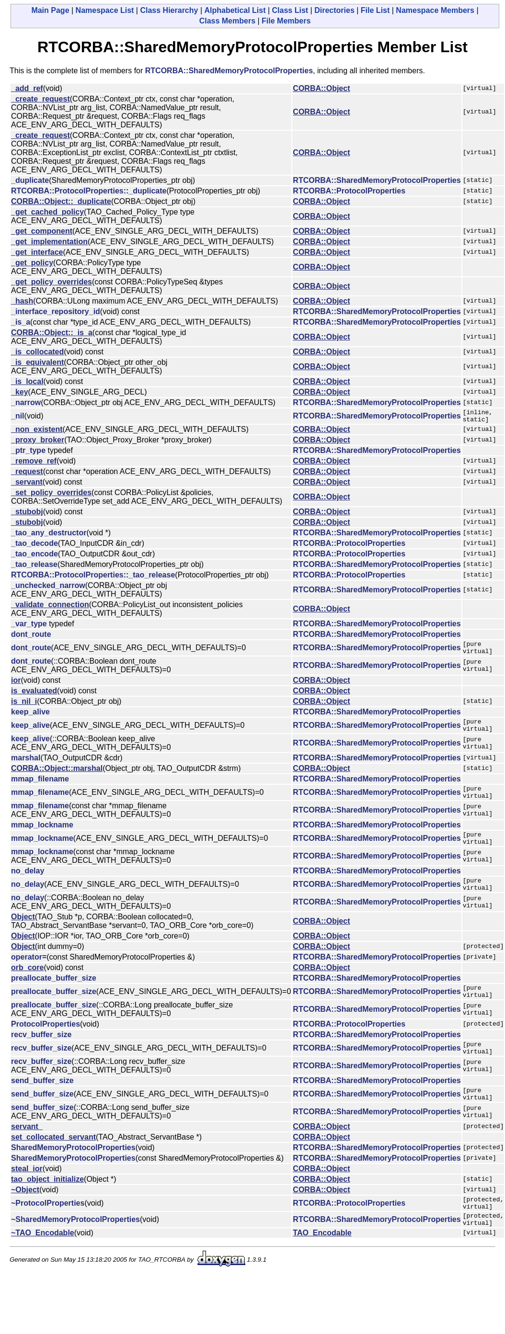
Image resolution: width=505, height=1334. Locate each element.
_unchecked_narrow (48, 588)
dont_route (31, 637)
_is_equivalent (37, 362)
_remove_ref (34, 464)
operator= (28, 974)
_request (27, 474)
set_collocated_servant (53, 1163)
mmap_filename (40, 787)
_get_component (41, 231)
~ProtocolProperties (47, 1230)
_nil (17, 417)
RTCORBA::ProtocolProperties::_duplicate (88, 191)
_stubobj (27, 514)
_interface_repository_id (55, 311)
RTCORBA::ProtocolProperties (349, 191)
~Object (25, 1215)
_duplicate (30, 180)
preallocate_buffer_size (53, 995)
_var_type (29, 626)
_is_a (20, 322)
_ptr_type (28, 453)
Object (23, 934)
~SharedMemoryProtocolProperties (75, 1249)
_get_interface (37, 252)
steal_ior (27, 1194)
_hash (22, 301)
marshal (25, 766)
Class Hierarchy (169, 10)
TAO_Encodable (322, 1264)
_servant (27, 485)
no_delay (27, 885)
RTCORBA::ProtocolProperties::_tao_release (93, 578)
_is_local (27, 381)
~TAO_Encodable (42, 1264)
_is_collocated (37, 352)
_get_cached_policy (47, 212)
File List (375, 10)
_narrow (26, 402)
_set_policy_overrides (51, 495)
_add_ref (27, 88)
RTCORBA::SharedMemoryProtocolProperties (229, 71)
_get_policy (32, 263)
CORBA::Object (321, 88)
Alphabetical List (234, 10)
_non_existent (37, 432)
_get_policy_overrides (51, 282)
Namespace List (105, 10)
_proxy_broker (37, 443)
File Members (286, 21)
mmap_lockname (42, 836)
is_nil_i (24, 707)
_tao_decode (34, 546)
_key (19, 392)
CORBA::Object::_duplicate (61, 201)
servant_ (27, 1152)
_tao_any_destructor (48, 535)
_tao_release (34, 567)
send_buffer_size (42, 1103)
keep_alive (30, 717)
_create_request (40, 99)
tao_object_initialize (47, 1205)
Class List (290, 10)
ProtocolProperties (45, 1044)
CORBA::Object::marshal (57, 777)
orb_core (27, 985)
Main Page (50, 10)
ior (16, 686)
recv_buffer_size (41, 1055)
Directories (334, 10)
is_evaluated (34, 696)
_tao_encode (34, 557)
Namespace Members (435, 10)
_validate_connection (50, 607)
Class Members (227, 21)
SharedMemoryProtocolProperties (73, 1173)
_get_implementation (49, 241)
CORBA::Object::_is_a (51, 332)
